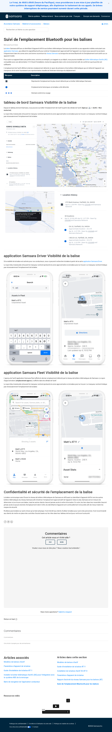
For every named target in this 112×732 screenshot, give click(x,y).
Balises (46, 24)
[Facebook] (5, 521)
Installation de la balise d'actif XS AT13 (72, 671)
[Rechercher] (26, 29)
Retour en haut (10, 619)
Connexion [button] (105, 16)
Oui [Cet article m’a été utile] (50, 542)
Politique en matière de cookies (64, 723)
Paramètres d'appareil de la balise (17, 666)
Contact (35, 727)
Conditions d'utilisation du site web (40, 723)
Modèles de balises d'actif (14, 662)
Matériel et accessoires (31, 24)
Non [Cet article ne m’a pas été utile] (62, 542)
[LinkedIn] (11, 521)
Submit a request (65, 612)
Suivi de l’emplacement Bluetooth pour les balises (78, 684)
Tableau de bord (47, 16)
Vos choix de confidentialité (20, 727)
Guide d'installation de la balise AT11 (18, 670)
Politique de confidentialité (18, 723)
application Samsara (11, 51)
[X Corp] (8, 521)
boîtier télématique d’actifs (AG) (96, 59)
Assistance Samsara (12, 24)
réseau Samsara (52, 53)
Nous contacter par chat (63, 16)
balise (8, 48)
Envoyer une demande (91, 16)
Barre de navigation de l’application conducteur (22, 682)
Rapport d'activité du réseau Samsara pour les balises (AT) (80, 680)
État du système (34, 16)
